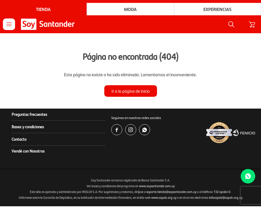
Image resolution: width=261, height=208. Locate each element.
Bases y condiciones (28, 126)
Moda (130, 9)
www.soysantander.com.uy (157, 186)
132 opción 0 (221, 192)
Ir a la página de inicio (131, 91)
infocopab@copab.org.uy (225, 197)
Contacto (19, 139)
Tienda (43, 9)
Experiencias (217, 9)
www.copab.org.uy (163, 197)
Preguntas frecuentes (29, 114)
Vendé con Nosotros (28, 151)
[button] (231, 24)
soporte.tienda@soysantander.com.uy (171, 192)
